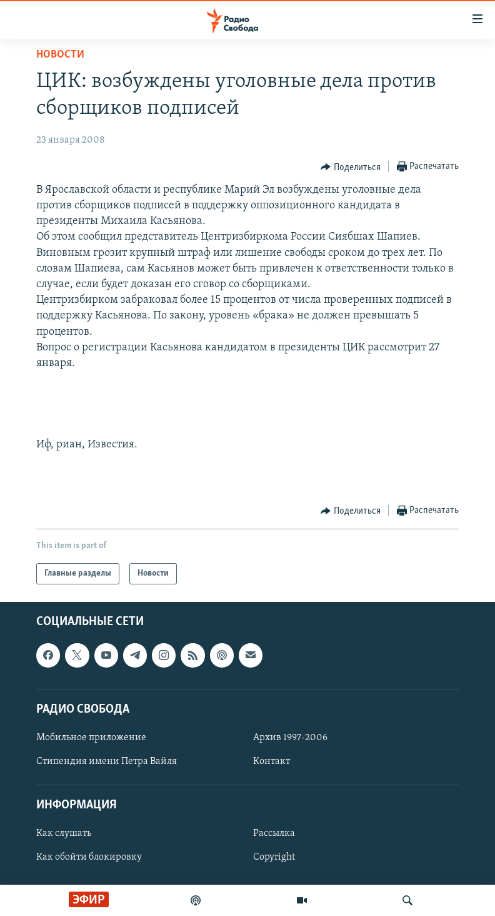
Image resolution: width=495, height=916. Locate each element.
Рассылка (274, 833)
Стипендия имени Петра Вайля (106, 761)
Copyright (274, 857)
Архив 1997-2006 (290, 738)
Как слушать (63, 833)
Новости (60, 55)
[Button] (351, 167)
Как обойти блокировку (89, 857)
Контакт (271, 761)
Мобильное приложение (91, 738)
